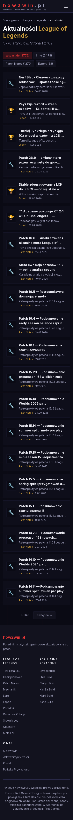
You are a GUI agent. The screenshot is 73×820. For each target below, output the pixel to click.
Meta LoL (9, 733)
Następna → (44, 615)
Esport (7, 701)
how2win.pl (14, 637)
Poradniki (9, 708)
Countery (9, 726)
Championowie (12, 677)
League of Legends (34, 20)
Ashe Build (46, 701)
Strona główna (11, 20)
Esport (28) (45, 63)
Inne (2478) (44, 55)
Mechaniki (9, 689)
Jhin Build (46, 677)
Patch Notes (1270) (19, 63)
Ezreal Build (47, 670)
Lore (6, 695)
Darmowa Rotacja (14, 714)
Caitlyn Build (47, 683)
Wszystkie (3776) (17, 55)
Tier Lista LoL (11, 670)
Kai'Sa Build (47, 689)
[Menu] (66, 6)
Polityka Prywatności (16, 769)
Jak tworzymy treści (16, 757)
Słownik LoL (10, 720)
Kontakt (8, 763)
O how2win (10, 750)
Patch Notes (11, 683)
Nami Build (46, 695)
